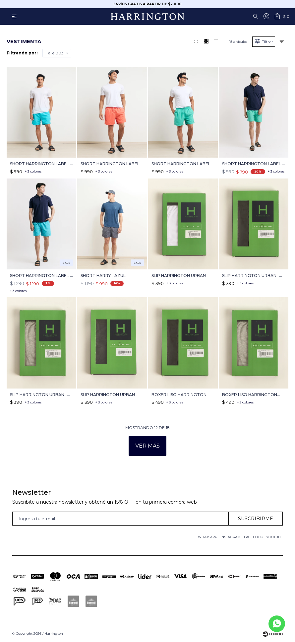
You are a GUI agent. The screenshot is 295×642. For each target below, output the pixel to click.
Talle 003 (55, 52)
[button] (257, 16)
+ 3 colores (33, 171)
